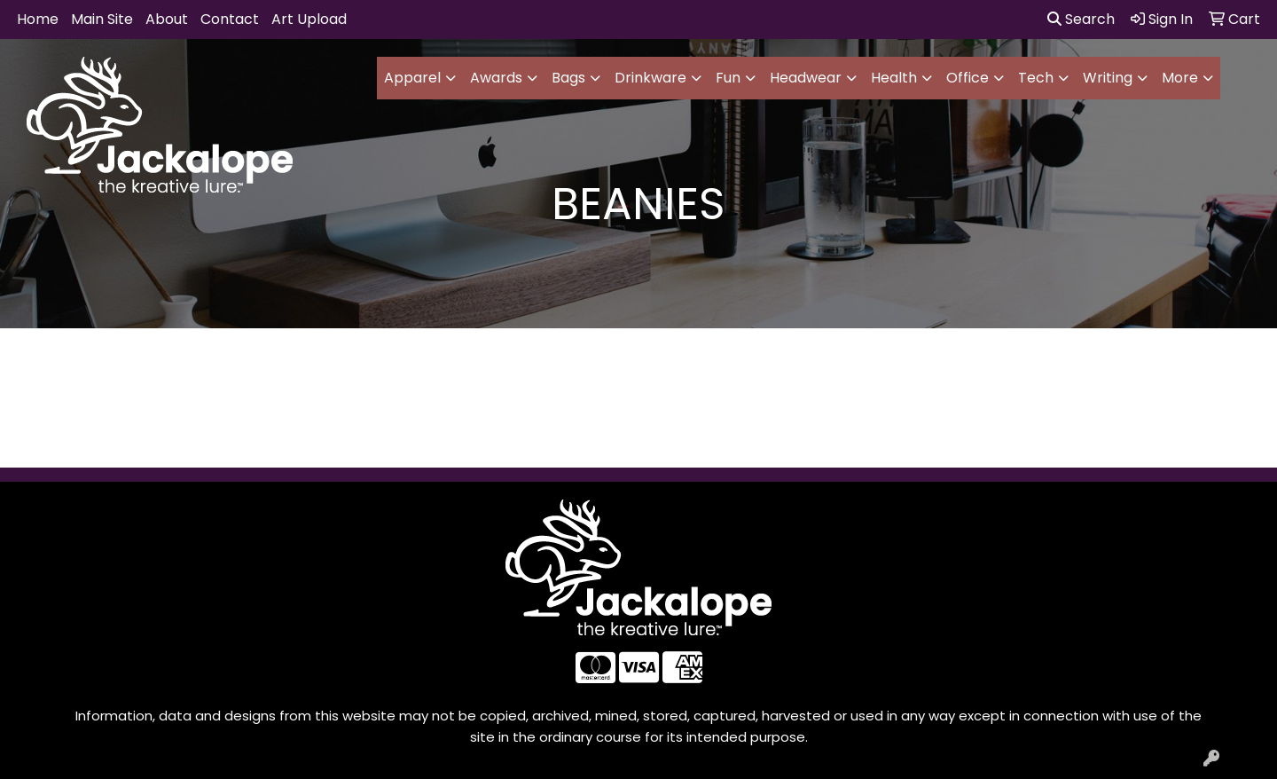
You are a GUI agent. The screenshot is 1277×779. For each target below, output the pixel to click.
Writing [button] (1107, 77)
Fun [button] (728, 77)
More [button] (1180, 77)
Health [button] (894, 77)
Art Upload (309, 19)
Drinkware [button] (650, 77)
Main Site (102, 19)
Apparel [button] (412, 77)
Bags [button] (568, 77)
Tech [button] (1036, 77)
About (166, 19)
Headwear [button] (806, 77)
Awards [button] (496, 77)
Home (38, 19)
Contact (229, 19)
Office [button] (967, 77)
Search (1081, 19)
